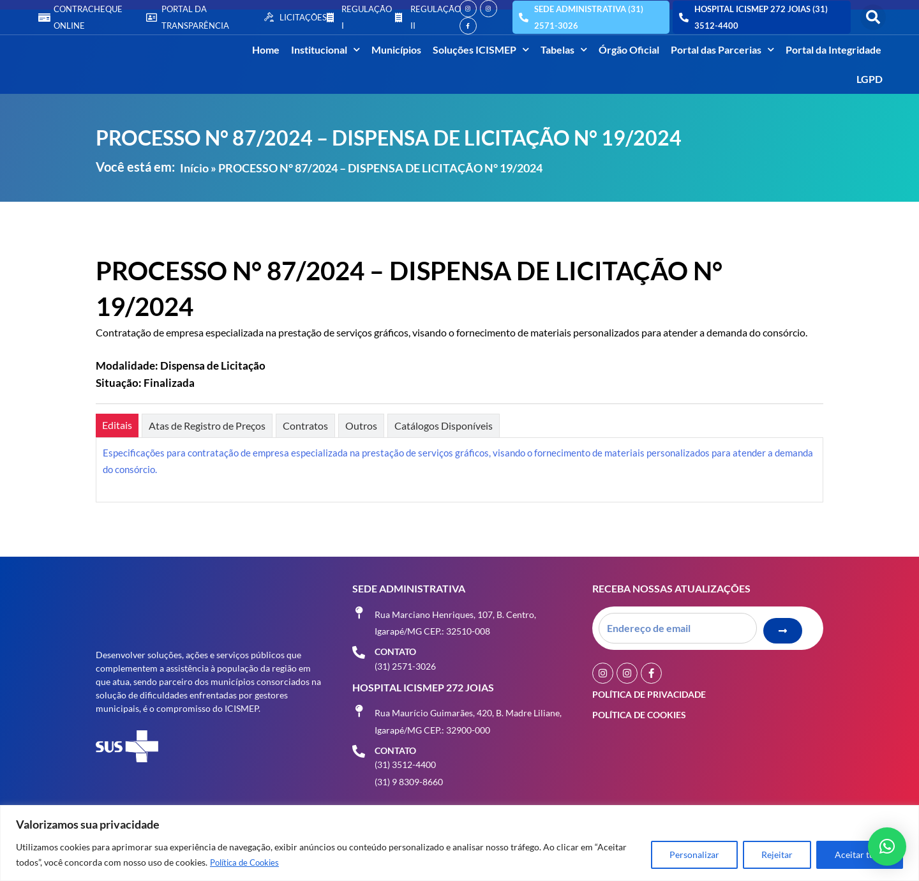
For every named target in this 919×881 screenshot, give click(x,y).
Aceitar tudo (860, 854)
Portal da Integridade (833, 49)
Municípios (396, 49)
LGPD (869, 79)
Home (266, 49)
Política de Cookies (248, 862)
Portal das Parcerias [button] (722, 49)
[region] (459, 843)
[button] (873, 17)
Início (194, 168)
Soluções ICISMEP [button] (481, 49)
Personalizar (694, 854)
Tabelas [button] (564, 49)
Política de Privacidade (649, 691)
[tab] (117, 425)
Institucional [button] (325, 49)
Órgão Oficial (629, 49)
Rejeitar (777, 854)
